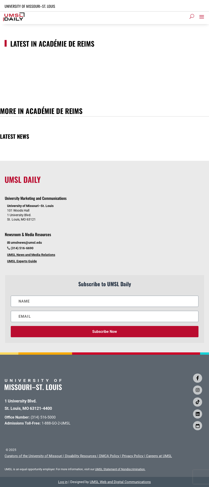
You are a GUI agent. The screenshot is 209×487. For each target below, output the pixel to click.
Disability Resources (80, 456)
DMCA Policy (109, 456)
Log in (63, 482)
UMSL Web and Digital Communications (120, 482)
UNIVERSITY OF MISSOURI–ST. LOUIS (30, 6)
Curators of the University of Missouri (33, 456)
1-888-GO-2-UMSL (56, 423)
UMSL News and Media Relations (31, 255)
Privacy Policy (132, 456)
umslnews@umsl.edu (26, 242)
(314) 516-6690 (22, 248)
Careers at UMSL (159, 456)
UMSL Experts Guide (22, 261)
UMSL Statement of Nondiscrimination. (120, 469)
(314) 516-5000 (43, 417)
